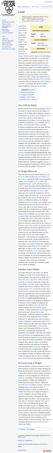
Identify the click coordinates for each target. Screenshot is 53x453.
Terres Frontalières (30, 385)
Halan (39, 45)
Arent (38, 43)
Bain (23, 282)
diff (23, 19)
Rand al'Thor (39, 79)
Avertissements (22, 450)
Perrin (31, 225)
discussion (32, 18)
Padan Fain (35, 195)
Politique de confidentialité (25, 440)
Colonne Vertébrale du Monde (22, 54)
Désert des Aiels (23, 280)
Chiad (28, 282)
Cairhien (21, 321)
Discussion (25, 6)
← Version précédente (31, 19)
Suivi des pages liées (8, 41)
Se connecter (48, 2)
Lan (39, 225)
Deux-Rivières (22, 284)
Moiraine (21, 113)
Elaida (38, 328)
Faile (34, 248)
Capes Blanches (33, 241)
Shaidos (36, 342)
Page (19, 6)
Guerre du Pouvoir (38, 422)
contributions (39, 18)
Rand (47, 109)
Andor (32, 284)
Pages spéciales (6, 43)
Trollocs (20, 125)
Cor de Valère (24, 177)
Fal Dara (45, 162)
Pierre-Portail (32, 188)
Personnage (30, 429)
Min (48, 225)
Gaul (19, 282)
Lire (31, 11)
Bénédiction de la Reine (27, 115)
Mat (19, 111)
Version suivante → (35, 21)
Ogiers (42, 34)
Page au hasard (6, 24)
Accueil (4, 20)
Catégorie (22, 429)
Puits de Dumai (26, 358)
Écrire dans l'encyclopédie (6, 30)
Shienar (35, 228)
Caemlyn (29, 111)
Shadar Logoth (31, 184)
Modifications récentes (8, 22)
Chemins (21, 139)
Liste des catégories (7, 33)
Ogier (20, 33)
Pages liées (5, 39)
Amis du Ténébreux (41, 177)
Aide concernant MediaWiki (6, 26)
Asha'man (33, 351)
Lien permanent (6, 47)
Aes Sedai (42, 86)
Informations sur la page (8, 49)
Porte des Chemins (38, 204)
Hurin (49, 188)
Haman (40, 65)
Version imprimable (7, 45)
